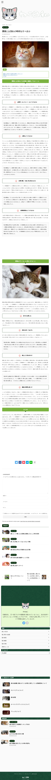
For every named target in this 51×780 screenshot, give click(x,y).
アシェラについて (16, 727)
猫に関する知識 (6, 650)
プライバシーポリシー (18, 771)
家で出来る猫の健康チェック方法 (28, 567)
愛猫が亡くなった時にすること (10, 75)
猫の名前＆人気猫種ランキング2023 (20, 740)
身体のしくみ (5, 662)
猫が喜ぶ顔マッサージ (24, 578)
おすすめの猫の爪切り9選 (17, 750)
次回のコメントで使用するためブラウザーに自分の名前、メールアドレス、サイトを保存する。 (26, 513)
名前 (4, 495)
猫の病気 (4, 653)
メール (5, 501)
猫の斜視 (13, 713)
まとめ (4, 76)
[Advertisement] (25, 248)
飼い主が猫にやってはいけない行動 (28, 545)
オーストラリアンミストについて (21, 720)
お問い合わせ (34, 771)
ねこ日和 (25, 775)
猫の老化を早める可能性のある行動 (28, 556)
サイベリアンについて (17, 706)
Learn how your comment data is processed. (30, 521)
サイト (4, 507)
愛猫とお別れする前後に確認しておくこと (13, 73)
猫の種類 (4, 656)
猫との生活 (5, 647)
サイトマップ (27, 771)
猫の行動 (4, 659)
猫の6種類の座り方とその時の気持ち (20, 759)
